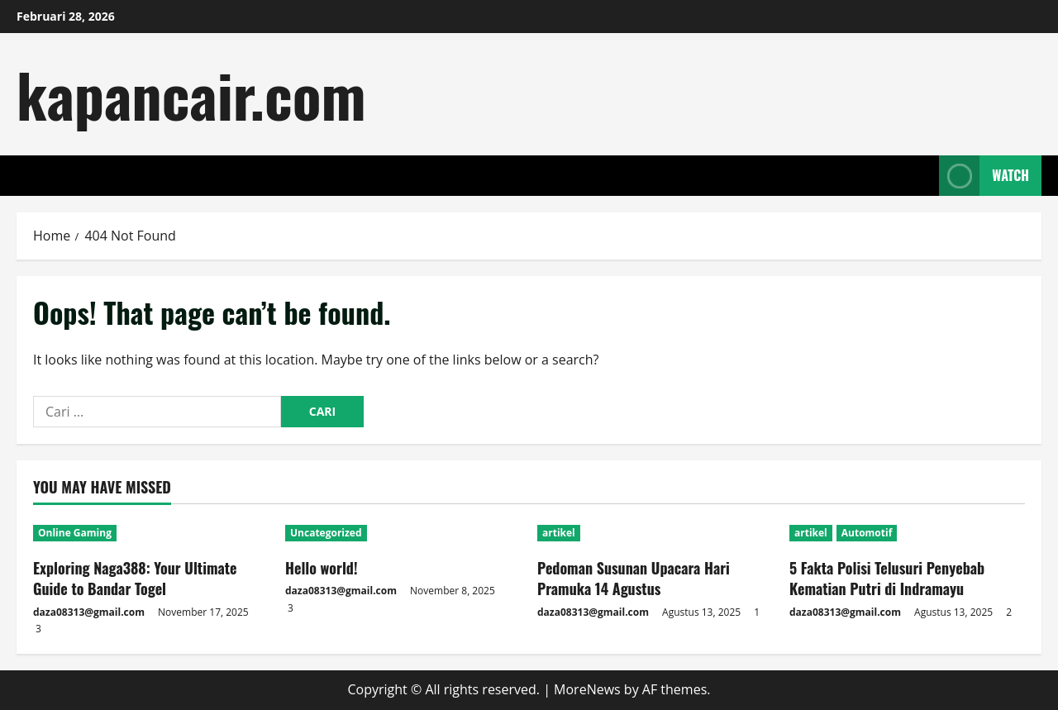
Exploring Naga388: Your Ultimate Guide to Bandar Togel (135, 578)
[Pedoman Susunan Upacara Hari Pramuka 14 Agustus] (655, 533)
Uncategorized (326, 533)
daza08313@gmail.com (89, 612)
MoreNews (587, 689)
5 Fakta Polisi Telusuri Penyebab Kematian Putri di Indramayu (886, 578)
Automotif (867, 533)
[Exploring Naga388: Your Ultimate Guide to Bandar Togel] (151, 533)
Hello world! (321, 568)
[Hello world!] (403, 533)
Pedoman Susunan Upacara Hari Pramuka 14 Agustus (633, 578)
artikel (558, 533)
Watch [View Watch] (984, 175)
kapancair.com (191, 94)
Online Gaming (75, 533)
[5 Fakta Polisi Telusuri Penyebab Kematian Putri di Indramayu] (907, 533)
